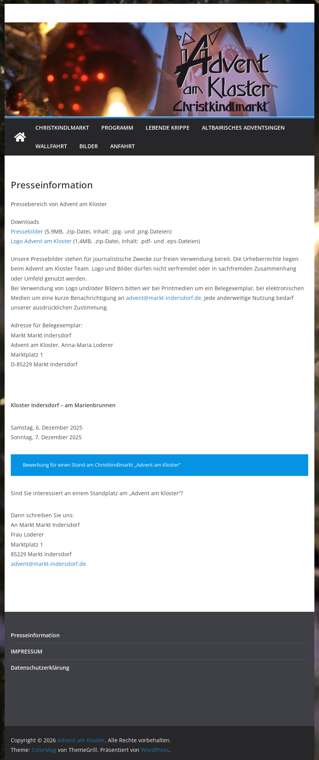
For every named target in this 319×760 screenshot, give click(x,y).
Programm (117, 127)
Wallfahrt (51, 146)
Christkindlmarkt (62, 127)
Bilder (88, 146)
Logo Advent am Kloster (41, 241)
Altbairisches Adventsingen (243, 127)
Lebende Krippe (168, 127)
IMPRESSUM (26, 651)
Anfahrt (122, 146)
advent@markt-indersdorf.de (163, 297)
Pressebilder (27, 231)
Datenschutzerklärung (40, 667)
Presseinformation (35, 635)
